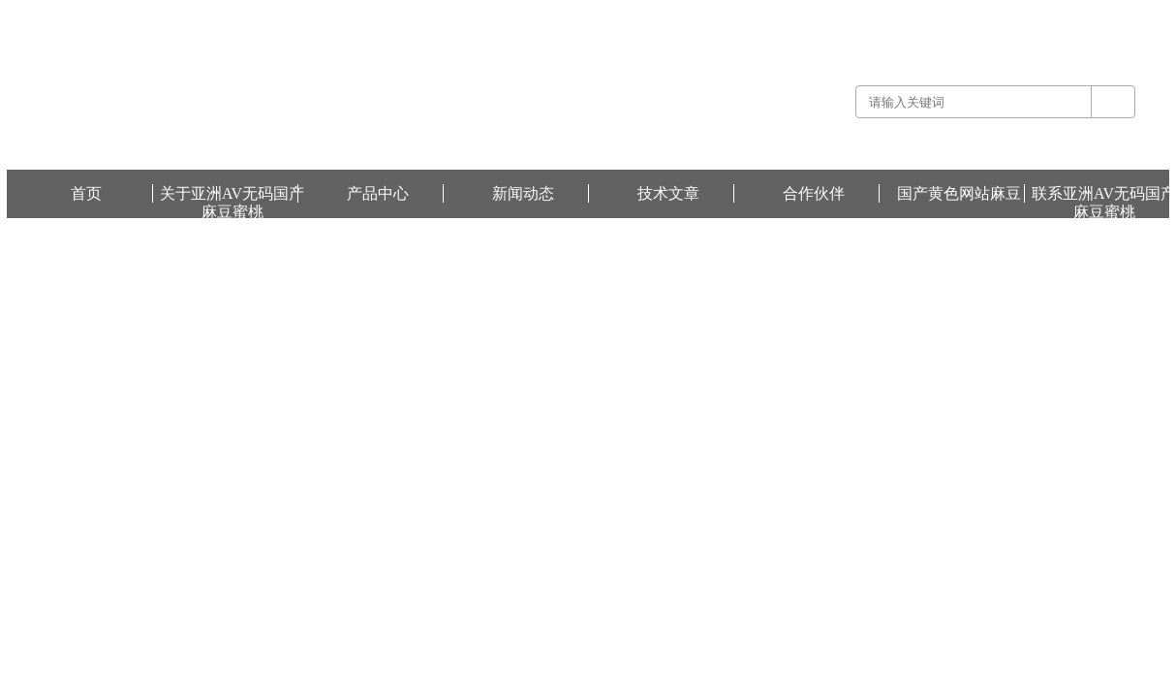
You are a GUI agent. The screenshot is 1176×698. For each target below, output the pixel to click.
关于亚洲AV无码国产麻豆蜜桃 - (834, 13)
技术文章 (668, 193)
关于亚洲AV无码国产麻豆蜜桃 (232, 194)
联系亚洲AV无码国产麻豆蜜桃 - (995, 13)
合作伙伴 (814, 193)
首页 (86, 193)
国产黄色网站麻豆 (1122, 13)
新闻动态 (523, 193)
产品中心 (378, 193)
